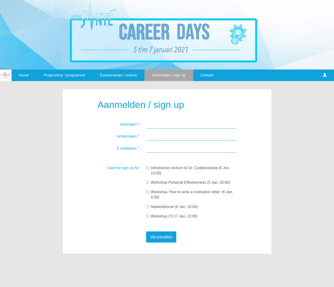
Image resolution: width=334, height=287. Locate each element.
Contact (207, 75)
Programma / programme (64, 75)
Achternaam (128, 136)
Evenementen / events (118, 75)
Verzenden (161, 237)
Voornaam (129, 124)
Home (24, 75)
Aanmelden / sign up (169, 75)
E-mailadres (128, 148)
